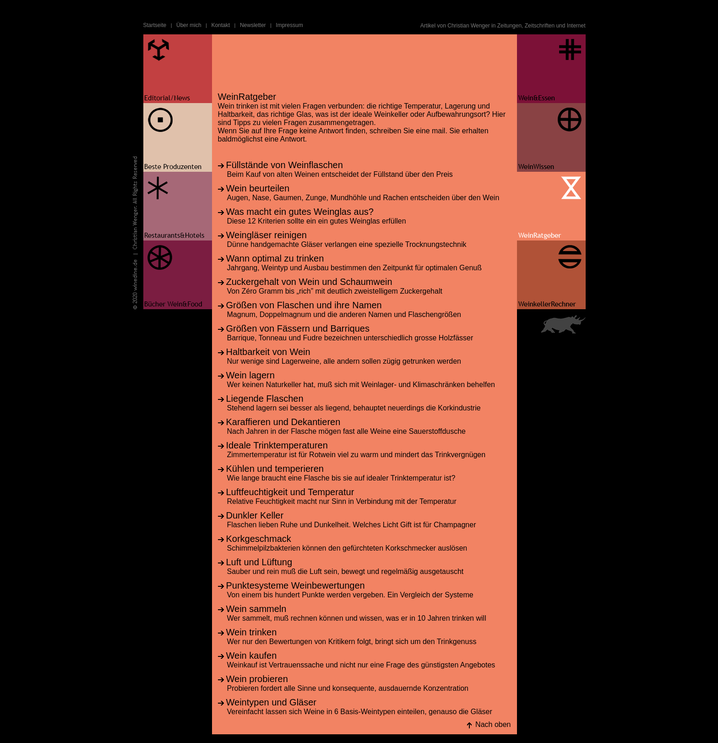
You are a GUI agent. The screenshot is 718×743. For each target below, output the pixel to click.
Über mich (188, 25)
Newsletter (253, 25)
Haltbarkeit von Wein (268, 352)
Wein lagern (250, 375)
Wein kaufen (251, 655)
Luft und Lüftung (259, 562)
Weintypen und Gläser (271, 702)
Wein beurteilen (258, 188)
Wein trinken (251, 632)
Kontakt (220, 25)
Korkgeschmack (258, 539)
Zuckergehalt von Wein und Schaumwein (309, 282)
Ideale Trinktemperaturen (277, 445)
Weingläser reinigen (266, 235)
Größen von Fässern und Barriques (298, 328)
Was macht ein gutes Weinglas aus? (300, 212)
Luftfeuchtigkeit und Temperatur (290, 492)
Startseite (155, 25)
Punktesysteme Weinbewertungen (295, 585)
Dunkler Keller (255, 515)
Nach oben (493, 724)
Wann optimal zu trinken (275, 258)
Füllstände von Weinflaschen (284, 165)
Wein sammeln (256, 609)
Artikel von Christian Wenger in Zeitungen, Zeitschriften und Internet (503, 25)
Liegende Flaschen (265, 398)
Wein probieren (257, 679)
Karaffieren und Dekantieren (283, 422)
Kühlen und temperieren (275, 469)
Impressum (289, 25)
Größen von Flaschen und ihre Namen (304, 305)
